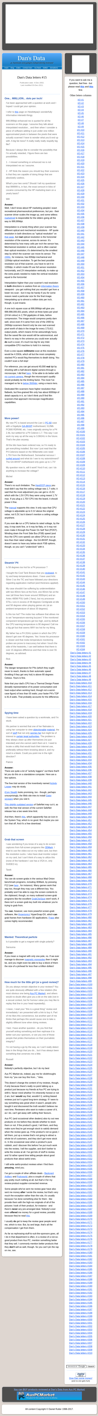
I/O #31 (80, 200)
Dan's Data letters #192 (80, 1293)
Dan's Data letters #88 (81, 944)
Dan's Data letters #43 (81, 793)
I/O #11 (80, 133)
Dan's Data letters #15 (81, 700)
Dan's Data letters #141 (80, 1122)
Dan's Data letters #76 (81, 904)
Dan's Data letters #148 (80, 1145)
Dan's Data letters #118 (80, 1045)
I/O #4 (81, 110)
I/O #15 (80, 147)
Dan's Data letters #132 (80, 1092)
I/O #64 (80, 311)
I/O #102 (80, 438)
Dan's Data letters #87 (81, 941)
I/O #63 (80, 307)
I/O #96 (80, 418)
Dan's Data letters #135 (80, 1102)
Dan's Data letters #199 (80, 1316)
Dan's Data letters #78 (81, 911)
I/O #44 (80, 244)
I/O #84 (80, 378)
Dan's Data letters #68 (81, 877)
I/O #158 (80, 629)
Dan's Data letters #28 (81, 743)
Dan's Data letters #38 (81, 777)
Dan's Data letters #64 (81, 864)
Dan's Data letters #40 (81, 783)
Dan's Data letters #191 (80, 1289)
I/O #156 (80, 622)
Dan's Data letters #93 (81, 961)
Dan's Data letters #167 (80, 1209)
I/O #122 (80, 509)
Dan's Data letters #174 (80, 1232)
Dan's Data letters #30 (81, 750)
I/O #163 (80, 646)
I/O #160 (80, 636)
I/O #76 (80, 351)
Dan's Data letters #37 (81, 773)
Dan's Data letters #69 (81, 880)
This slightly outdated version (19, 804)
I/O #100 (80, 431)
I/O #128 (80, 529)
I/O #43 (80, 240)
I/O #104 (80, 445)
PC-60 (48, 423)
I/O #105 (80, 448)
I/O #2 (81, 103)
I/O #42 (80, 237)
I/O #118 (80, 495)
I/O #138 (80, 562)
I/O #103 (80, 441)
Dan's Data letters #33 (81, 760)
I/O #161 (80, 639)
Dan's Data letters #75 (81, 901)
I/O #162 (80, 643)
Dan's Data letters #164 (80, 1199)
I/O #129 (80, 532)
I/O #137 (80, 559)
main (6, 68)
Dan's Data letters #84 (81, 931)
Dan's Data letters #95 (81, 968)
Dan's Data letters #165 (80, 1202)
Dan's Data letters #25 (81, 733)
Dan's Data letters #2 (80, 656)
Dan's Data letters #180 (80, 1252)
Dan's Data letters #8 (80, 676)
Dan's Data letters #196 (80, 1306)
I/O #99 (80, 428)
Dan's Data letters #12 (81, 689)
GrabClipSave (39, 899)
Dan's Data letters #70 (81, 884)
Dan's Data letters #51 (81, 820)
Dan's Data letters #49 (81, 813)
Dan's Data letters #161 (80, 1189)
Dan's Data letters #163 (80, 1195)
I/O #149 (80, 599)
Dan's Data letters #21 (81, 720)
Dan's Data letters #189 (80, 1283)
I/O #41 (80, 234)
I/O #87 (80, 388)
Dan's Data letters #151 (80, 1155)
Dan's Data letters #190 (80, 1286)
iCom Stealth (11, 792)
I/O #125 (80, 519)
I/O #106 (80, 452)
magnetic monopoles (35, 959)
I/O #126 (80, 522)
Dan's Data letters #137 (80, 1108)
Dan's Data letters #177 (80, 1242)
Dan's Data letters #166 (80, 1205)
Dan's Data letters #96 (81, 971)
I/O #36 (80, 217)
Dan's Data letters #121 (80, 1055)
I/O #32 (80, 204)
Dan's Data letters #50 (81, 817)
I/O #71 (80, 334)
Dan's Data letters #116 (80, 1038)
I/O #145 (80, 586)
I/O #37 (80, 220)
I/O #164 (80, 649)
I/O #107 (80, 455)
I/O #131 (80, 539)
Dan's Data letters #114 (80, 1031)
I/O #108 (80, 458)
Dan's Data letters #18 (81, 710)
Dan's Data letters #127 (80, 1075)
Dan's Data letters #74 (81, 897)
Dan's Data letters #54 (81, 830)
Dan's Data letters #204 (80, 1333)
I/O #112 (80, 475)
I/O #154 (80, 616)
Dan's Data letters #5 (80, 666)
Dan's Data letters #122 (80, 1058)
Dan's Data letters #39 (81, 780)
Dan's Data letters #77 (81, 907)
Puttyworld (22, 1176)
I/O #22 (80, 170)
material (51, 730)
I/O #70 (80, 331)
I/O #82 (80, 371)
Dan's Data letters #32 (81, 756)
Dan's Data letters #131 (80, 1088)
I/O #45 (80, 247)
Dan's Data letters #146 (80, 1138)
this (16, 112)
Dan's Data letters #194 (80, 1299)
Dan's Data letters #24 (81, 730)
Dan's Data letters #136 (80, 1105)
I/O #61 (80, 301)
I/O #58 (80, 291)
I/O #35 (80, 214)
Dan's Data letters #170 (80, 1219)
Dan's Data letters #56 (81, 837)
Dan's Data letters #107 (80, 1008)
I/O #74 (80, 344)
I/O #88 (80, 391)
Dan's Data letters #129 (80, 1081)
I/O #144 (80, 582)
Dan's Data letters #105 (80, 1001)
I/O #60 (80, 297)
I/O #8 (81, 123)
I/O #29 (80, 194)
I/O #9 (81, 127)
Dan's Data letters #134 (80, 1098)
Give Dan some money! (80, 1378)
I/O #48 (80, 257)
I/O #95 (80, 415)
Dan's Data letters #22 (81, 723)
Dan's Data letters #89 (81, 947)
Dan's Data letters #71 (81, 887)
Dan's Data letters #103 (80, 994)
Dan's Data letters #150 (80, 1152)
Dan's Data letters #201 (80, 1323)
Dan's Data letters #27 (81, 740)
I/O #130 (80, 535)
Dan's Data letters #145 (80, 1135)
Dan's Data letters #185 (80, 1269)
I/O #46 (80, 250)
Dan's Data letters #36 (81, 770)
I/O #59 (80, 294)
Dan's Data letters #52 (81, 823)
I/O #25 (80, 180)
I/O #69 (80, 328)
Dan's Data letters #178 (80, 1246)
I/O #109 (80, 462)
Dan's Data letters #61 (81, 854)
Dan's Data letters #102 (80, 991)
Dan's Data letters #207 (80, 1343)
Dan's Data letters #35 (81, 767)
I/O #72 (80, 338)
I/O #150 (80, 602)
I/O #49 (80, 261)
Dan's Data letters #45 (81, 800)
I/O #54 (80, 277)
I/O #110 (80, 468)
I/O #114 (80, 482)
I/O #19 (80, 160)
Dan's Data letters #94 (81, 964)
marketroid (10, 218)
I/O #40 (80, 230)
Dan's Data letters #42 (81, 790)
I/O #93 (80, 408)
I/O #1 (81, 100)
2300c (8, 257)
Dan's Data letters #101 (80, 988)
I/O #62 (80, 304)
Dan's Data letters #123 (80, 1061)
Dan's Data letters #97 (81, 974)
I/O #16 (80, 150)
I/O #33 (80, 207)
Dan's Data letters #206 (80, 1340)
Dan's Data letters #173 (80, 1229)
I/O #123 (80, 512)
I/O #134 (80, 549)
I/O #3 (81, 106)
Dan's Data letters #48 (81, 810)
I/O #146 (80, 589)
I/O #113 (80, 478)
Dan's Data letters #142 (80, 1125)
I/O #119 (80, 498)
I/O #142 (80, 576)
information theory (50, 286)
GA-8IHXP (27, 426)
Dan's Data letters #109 (80, 1014)
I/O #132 (80, 542)
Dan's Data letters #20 (81, 716)
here (28, 373)
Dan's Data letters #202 (80, 1326)
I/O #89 (80, 395)
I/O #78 (80, 358)
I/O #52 (80, 271)
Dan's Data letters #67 (81, 874)
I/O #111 (80, 472)
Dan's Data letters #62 (81, 857)
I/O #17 (80, 153)
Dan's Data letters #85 (81, 934)
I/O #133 (80, 545)
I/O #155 (80, 619)
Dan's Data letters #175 (80, 1236)
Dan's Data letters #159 (80, 1182)
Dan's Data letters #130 (80, 1085)
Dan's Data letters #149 (80, 1149)
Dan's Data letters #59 (81, 847)
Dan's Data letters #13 (81, 693)
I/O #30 (80, 197)
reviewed (49, 573)
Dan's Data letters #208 (80, 1346)
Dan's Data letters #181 (80, 1256)
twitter (45, 68)
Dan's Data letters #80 (81, 917)
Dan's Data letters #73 (81, 894)
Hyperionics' (24, 914)
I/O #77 (80, 354)
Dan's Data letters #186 (80, 1272)
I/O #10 (80, 130)
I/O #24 (80, 177)
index (18, 68)
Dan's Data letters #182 (80, 1259)
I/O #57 (80, 287)
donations (54, 68)
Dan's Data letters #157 (80, 1175)
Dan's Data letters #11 (81, 686)
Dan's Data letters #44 (81, 797)
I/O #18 (80, 157)
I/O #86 (80, 385)
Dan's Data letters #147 (80, 1142)
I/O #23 (80, 173)
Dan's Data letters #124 (80, 1065)
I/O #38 (80, 224)
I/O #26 (80, 183)
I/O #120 (80, 502)
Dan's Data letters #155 (80, 1169)
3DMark (49, 847)
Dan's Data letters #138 (80, 1112)
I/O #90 (80, 398)
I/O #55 (80, 281)
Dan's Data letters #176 (80, 1239)
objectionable (39, 730)
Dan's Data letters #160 (80, 1185)
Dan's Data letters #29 (81, 746)
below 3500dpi (30, 383)
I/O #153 (80, 612)
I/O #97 (80, 421)
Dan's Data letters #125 (80, 1068)
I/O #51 (80, 267)
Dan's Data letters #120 (80, 1051)
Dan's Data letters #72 (81, 891)
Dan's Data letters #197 (80, 1309)
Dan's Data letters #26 (81, 736)
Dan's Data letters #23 (81, 726)
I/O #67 (80, 321)
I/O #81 (80, 368)
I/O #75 (80, 348)
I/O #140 (80, 569)
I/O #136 (80, 555)
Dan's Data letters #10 (81, 683)
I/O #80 (80, 364)
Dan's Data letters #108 (80, 1011)
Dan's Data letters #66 (81, 870)
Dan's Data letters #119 (80, 1048)
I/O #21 (80, 167)
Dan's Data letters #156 (80, 1172)
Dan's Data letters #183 (80, 1262)
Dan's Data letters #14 (81, 696)
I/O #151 (80, 606)
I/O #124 (80, 515)
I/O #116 (80, 488)
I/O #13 (80, 140)
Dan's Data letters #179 (80, 1249)
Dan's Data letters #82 (81, 924)
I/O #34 (80, 210)
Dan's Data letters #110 (80, 1018)
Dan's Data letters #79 (81, 914)
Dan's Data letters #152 (80, 1159)
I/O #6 (81, 116)
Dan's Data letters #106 (80, 1004)
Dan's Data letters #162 (80, 1192)
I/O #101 (80, 435)
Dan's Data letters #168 (80, 1212)
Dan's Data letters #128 (80, 1078)
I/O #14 (80, 143)
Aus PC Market (37, 993)
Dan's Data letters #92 (81, 958)
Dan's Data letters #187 (80, 1276)
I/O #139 (80, 565)
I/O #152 (80, 609)
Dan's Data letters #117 (80, 1041)
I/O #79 (80, 361)
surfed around (13, 458)
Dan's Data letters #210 (80, 1353)
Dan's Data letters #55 (81, 834)
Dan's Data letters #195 (80, 1303)
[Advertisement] (49, 23)
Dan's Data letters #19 (81, 713)
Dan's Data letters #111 (80, 1021)
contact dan (27, 68)
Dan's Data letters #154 (80, 1165)
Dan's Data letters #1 (80, 653)
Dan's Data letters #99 (81, 981)
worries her (35, 733)
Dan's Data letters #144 (80, 1132)
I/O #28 (80, 190)
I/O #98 (80, 425)
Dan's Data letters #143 (80, 1128)
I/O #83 (80, 374)
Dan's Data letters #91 (81, 954)
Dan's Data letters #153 (80, 1162)
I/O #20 (80, 163)
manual (12, 508)
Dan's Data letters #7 (80, 673)
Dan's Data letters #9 (80, 679)
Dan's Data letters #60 (81, 850)
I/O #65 (80, 314)
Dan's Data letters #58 (81, 844)
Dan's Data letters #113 (80, 1028)
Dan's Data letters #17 (81, 706)
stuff (15, 733)
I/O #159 (80, 632)
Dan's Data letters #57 (81, 840)
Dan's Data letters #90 (81, 951)
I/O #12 (80, 137)
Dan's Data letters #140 (80, 1118)
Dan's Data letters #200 (80, 1319)
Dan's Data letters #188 (80, 1279)
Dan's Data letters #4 (80, 663)
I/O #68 (80, 324)
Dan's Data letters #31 (81, 753)
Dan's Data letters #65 (81, 867)
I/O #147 (80, 592)
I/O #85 (80, 381)
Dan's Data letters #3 (80, 659)
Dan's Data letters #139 (80, 1115)
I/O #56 (80, 284)
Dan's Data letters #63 (81, 860)
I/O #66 (80, 318)
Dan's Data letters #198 (80, 1313)
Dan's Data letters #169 (80, 1216)
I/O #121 (80, 505)
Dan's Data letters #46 (81, 803)
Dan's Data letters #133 (80, 1095)
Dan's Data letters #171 (80, 1222)
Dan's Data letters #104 (80, 998)
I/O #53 (80, 274)
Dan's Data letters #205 (80, 1336)
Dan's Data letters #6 (80, 669)
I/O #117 (80, 492)
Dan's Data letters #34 (81, 763)
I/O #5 (81, 113)
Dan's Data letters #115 (80, 1035)
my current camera (14, 376)
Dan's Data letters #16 (81, 703)
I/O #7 (81, 120)
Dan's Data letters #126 (80, 1071)
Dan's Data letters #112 (80, 1025)
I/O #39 (80, 227)
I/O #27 (80, 187)
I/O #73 (80, 341)
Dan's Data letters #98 (81, 978)
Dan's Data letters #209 (80, 1350)
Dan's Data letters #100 (80, 984)
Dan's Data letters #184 (80, 1266)
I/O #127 (80, 525)
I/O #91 (80, 401)
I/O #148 (80, 596)
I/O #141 (80, 572)
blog (12, 68)
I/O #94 (80, 411)
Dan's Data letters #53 (81, 827)
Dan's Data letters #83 (81, 927)
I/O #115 (80, 485)
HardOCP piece (43, 485)
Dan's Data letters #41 (81, 787)
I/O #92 (80, 405)
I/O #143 (80, 579)
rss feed (37, 68)
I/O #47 (80, 254)
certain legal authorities (27, 736)
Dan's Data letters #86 (81, 937)
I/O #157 (80, 626)
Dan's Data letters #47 (81, 807)
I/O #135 (80, 552)
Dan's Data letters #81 (81, 921)
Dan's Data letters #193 (80, 1296)
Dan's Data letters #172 (80, 1226)
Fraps (51, 918)
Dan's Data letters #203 (80, 1329)
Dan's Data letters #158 (80, 1179)
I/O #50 (80, 264)
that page (9, 237)
